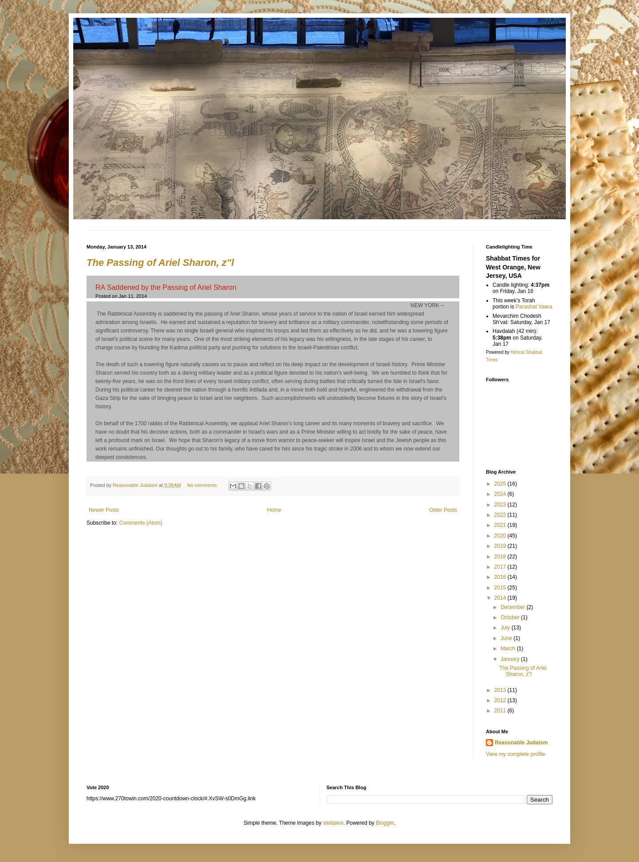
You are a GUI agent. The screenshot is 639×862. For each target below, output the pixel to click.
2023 (501, 505)
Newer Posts (104, 510)
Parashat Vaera (534, 307)
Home (274, 510)
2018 (501, 557)
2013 (501, 690)
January (511, 659)
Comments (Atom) (140, 523)
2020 (501, 536)
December (514, 607)
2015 (501, 588)
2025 (501, 484)
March (509, 648)
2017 (501, 567)
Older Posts (443, 510)
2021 (501, 525)
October (511, 617)
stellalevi (333, 823)
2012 (501, 700)
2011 (501, 711)
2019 (501, 546)
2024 (501, 494)
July (506, 628)
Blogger (385, 823)
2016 (501, 577)
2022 (501, 515)
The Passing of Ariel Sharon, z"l (160, 262)
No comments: (203, 485)
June (507, 638)
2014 (501, 598)
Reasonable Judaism (521, 742)
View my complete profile (515, 754)
